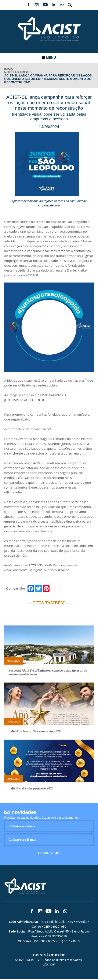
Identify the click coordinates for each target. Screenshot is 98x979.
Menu (49, 57)
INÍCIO (9, 68)
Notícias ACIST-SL (18, 72)
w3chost (49, 964)
